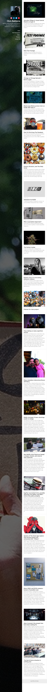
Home (18, 31)
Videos (18, 35)
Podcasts (18, 37)
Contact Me (17, 39)
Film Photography (16, 33)
